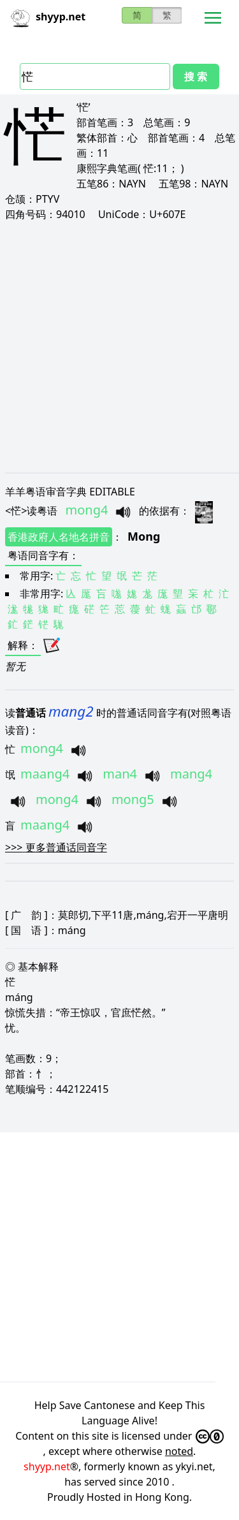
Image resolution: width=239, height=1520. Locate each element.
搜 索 (195, 76)
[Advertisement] (119, 346)
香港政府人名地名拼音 (59, 537)
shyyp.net (47, 1466)
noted (179, 1451)
